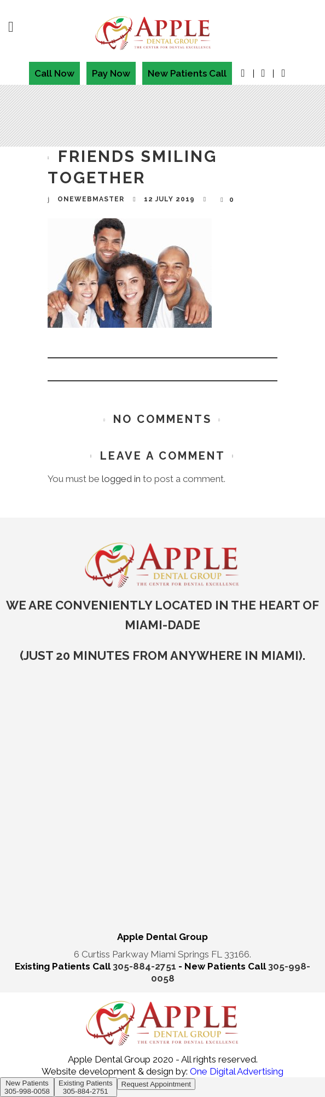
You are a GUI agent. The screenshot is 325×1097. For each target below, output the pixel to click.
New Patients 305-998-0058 (27, 1087)
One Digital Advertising (235, 1071)
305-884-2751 (145, 966)
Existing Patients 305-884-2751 (86, 1087)
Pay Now (111, 73)
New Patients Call (187, 73)
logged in (121, 478)
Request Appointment (156, 1084)
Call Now (54, 73)
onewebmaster (90, 199)
